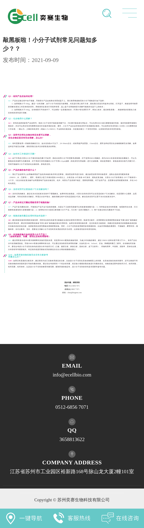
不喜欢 (113, 315)
